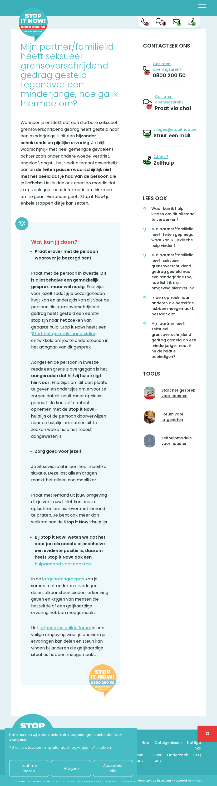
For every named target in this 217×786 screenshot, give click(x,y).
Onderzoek (177, 755)
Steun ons (138, 757)
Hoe (145, 742)
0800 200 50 (169, 75)
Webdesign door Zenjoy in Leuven (145, 780)
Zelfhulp (164, 162)
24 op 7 (161, 156)
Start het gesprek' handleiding (64, 334)
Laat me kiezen (29, 768)
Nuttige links (194, 745)
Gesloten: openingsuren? (167, 66)
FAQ (197, 755)
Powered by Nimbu (188, 780)
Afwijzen (71, 768)
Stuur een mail (172, 135)
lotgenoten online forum (65, 628)
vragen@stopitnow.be (175, 129)
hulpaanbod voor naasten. (63, 564)
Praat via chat (173, 108)
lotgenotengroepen (63, 579)
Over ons (157, 757)
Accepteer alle (113, 768)
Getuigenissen (168, 742)
